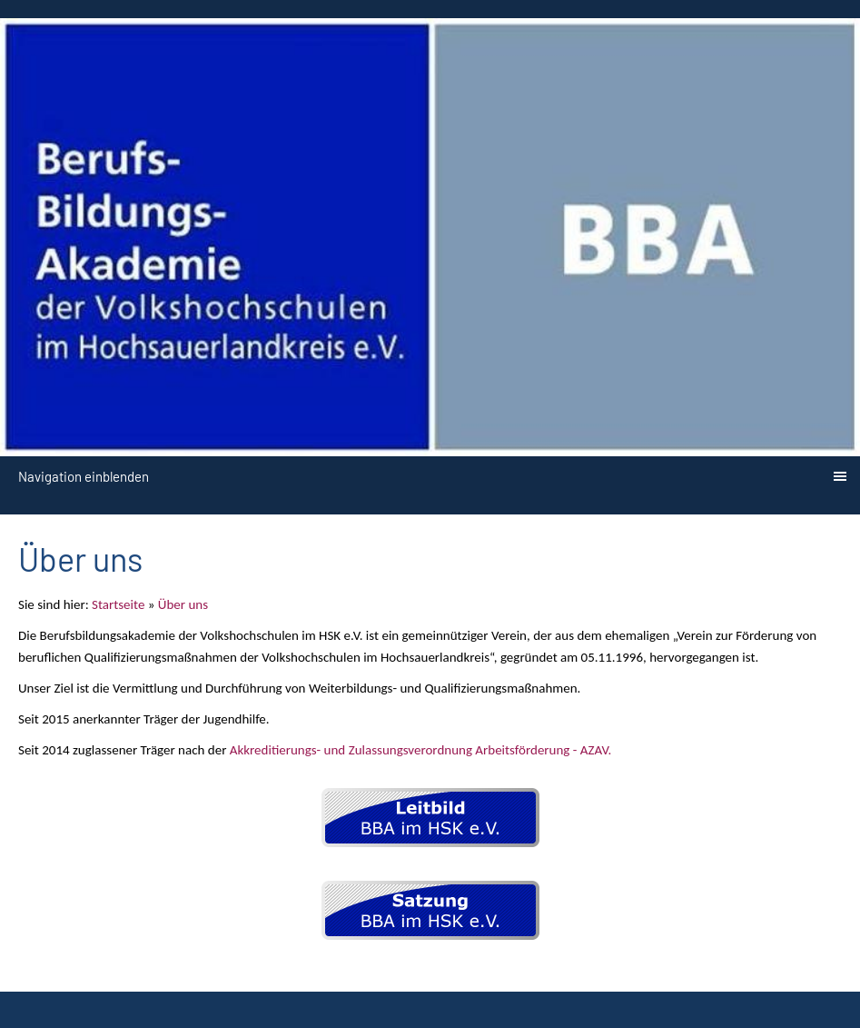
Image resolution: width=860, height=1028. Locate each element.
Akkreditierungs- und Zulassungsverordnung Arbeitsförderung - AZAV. (420, 750)
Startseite (118, 604)
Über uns (183, 604)
